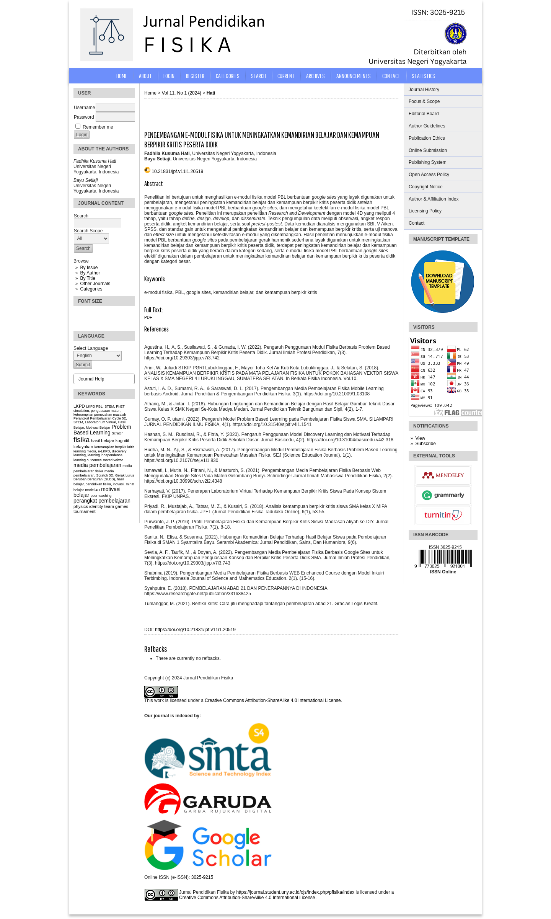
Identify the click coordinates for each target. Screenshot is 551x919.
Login (168, 75)
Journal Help (91, 379)
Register (195, 75)
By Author (90, 273)
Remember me (98, 127)
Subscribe (425, 443)
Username (84, 107)
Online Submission (428, 150)
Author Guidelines (427, 126)
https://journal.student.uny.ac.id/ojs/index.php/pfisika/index (295, 892)
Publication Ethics (427, 138)
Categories (91, 289)
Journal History (424, 89)
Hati (211, 93)
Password (84, 117)
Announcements (353, 75)
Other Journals (95, 283)
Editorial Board (424, 113)
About (145, 75)
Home (121, 75)
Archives (315, 75)
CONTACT (391, 75)
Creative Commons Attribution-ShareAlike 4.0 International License (273, 700)
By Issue (89, 267)
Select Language (90, 348)
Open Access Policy (429, 174)
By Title (87, 278)
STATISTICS (423, 75)
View (420, 438)
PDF (148, 317)
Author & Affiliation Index (434, 199)
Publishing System (428, 162)
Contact (416, 223)
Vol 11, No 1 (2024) (181, 93)
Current (286, 75)
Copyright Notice (426, 186)
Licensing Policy (425, 211)
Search (258, 75)
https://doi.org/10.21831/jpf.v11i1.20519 (195, 629)
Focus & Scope (424, 101)
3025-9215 (202, 877)
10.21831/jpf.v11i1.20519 (177, 171)
